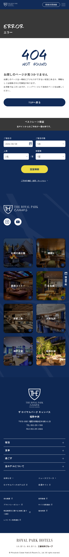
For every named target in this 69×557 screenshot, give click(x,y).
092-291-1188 (37, 425)
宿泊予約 (66, 278)
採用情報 (42, 498)
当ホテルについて (14, 466)
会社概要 (8, 498)
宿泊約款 (42, 511)
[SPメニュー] (63, 4)
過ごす (8, 458)
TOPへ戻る (34, 102)
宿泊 (7, 442)
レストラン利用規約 (12, 520)
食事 (7, 450)
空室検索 (34, 169)
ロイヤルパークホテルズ (15, 484)
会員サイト (44, 484)
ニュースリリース (47, 478)
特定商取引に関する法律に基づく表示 (17, 512)
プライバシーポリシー (13, 504)
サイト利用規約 (45, 504)
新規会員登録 (51, 4)
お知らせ (9, 478)
